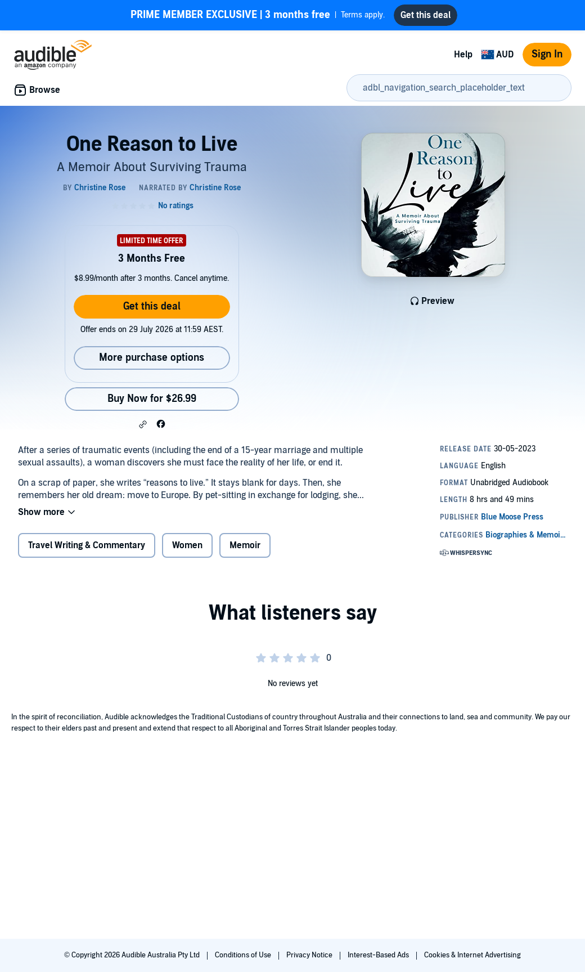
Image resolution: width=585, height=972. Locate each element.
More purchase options (151, 358)
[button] (142, 424)
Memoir (245, 545)
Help (463, 54)
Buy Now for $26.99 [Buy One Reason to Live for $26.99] (151, 399)
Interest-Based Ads (379, 955)
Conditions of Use (244, 955)
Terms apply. (257, 15)
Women (187, 545)
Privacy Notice (310, 955)
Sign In (547, 54)
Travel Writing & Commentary (86, 545)
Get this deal (152, 306)
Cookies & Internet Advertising (472, 955)
